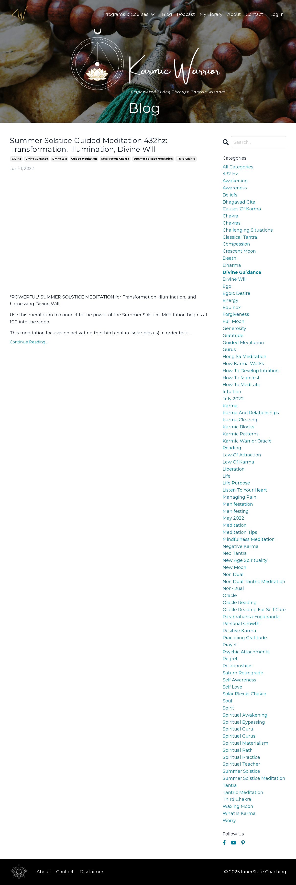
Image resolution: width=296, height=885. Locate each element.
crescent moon (239, 251)
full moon (233, 321)
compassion (236, 244)
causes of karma (242, 209)
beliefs (230, 195)
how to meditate (241, 384)
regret (230, 658)
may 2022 (233, 518)
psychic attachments (246, 652)
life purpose (236, 483)
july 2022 (233, 398)
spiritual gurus (239, 736)
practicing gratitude (245, 637)
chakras (232, 223)
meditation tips (240, 532)
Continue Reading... (29, 342)
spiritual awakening (245, 715)
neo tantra (235, 553)
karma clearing (240, 419)
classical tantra (240, 237)
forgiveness (236, 314)
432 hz (16, 158)
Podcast (186, 14)
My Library (211, 14)
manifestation (238, 504)
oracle (230, 595)
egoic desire (236, 293)
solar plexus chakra (115, 158)
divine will (59, 158)
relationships (237, 666)
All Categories (238, 167)
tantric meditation (243, 792)
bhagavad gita (239, 202)
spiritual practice (241, 757)
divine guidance (36, 158)
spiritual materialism (245, 743)
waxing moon (238, 806)
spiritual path (238, 750)
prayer (230, 645)
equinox (232, 307)
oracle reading (240, 602)
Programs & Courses (129, 14)
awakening (235, 181)
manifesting (236, 511)
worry (229, 820)
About (234, 14)
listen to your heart (245, 490)
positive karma (239, 630)
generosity (234, 328)
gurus (229, 349)
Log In (277, 14)
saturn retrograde (243, 673)
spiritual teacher (241, 764)
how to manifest (241, 378)
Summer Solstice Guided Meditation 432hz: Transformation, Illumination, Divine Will (88, 145)
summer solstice (241, 771)
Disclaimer (91, 872)
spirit (228, 708)
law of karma (238, 462)
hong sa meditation (244, 356)
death (229, 258)
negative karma (241, 546)
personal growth (241, 623)
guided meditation (84, 158)
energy (230, 300)
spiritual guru (238, 729)
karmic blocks (238, 427)
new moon (234, 567)
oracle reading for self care (254, 609)
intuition (232, 391)
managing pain (239, 497)
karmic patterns (241, 434)
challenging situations (248, 230)
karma (230, 406)
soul (227, 701)
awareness (235, 188)
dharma (232, 265)
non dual (233, 574)
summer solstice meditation (153, 158)
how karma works (243, 363)
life (226, 476)
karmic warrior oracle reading (247, 444)
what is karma (239, 813)
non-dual (233, 588)
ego (227, 286)
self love (232, 687)
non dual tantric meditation (254, 581)
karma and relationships (251, 412)
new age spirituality (245, 560)
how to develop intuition (251, 370)
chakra (230, 216)
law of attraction (242, 455)
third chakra (186, 158)
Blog (167, 14)
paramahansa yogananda (251, 616)
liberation (234, 469)
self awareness (239, 680)
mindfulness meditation (249, 539)
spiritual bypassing (244, 722)
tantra (230, 785)
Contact (254, 14)
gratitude (233, 335)
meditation (235, 525)
